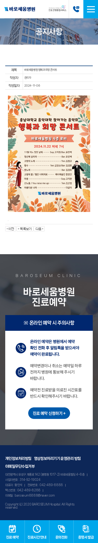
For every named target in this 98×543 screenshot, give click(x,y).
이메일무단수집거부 (19, 466)
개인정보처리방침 (18, 458)
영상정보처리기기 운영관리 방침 (57, 458)
